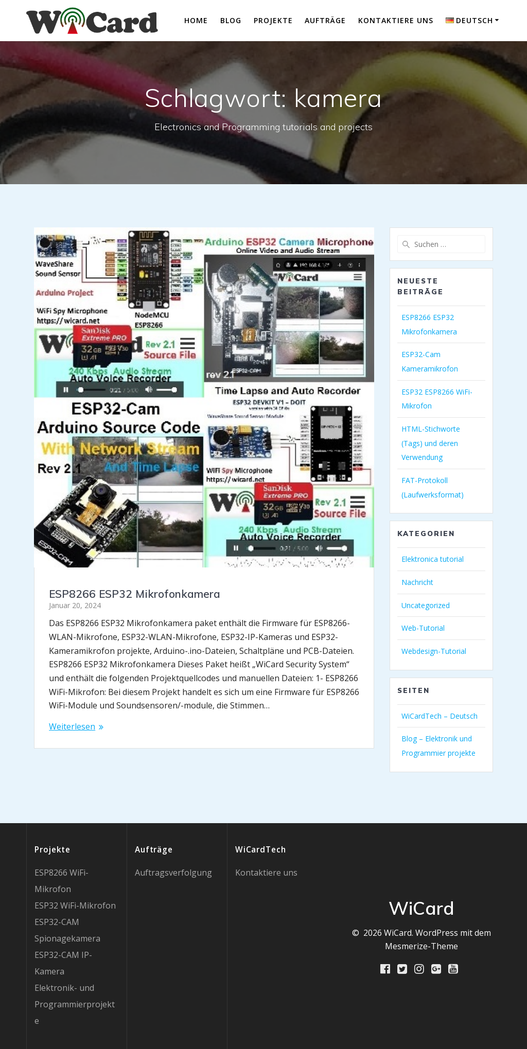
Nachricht (417, 582)
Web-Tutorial (423, 628)
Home (196, 20)
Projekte (273, 20)
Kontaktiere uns (395, 20)
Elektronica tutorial (432, 559)
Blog (230, 20)
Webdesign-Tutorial (433, 651)
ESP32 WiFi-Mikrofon (75, 905)
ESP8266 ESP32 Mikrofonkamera (134, 593)
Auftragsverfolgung (173, 872)
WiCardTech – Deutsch (439, 716)
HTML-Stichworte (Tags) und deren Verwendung (430, 443)
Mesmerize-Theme (421, 946)
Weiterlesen (72, 726)
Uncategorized (425, 605)
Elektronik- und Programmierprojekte (74, 1004)
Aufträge (325, 20)
